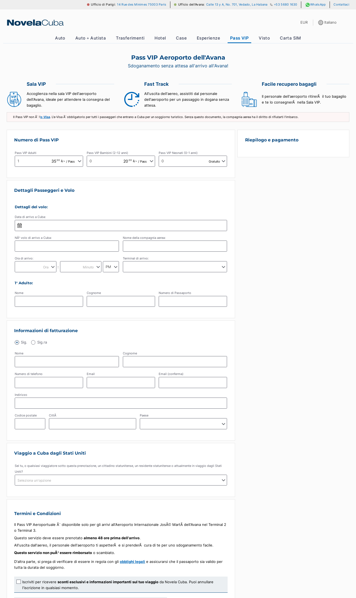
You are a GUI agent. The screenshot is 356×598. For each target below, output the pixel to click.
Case (181, 38)
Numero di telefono (29, 374)
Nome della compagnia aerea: (144, 238)
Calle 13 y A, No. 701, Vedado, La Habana (237, 4)
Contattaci (341, 4)
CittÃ (53, 416)
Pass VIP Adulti (25, 153)
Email (91, 374)
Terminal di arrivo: (136, 258)
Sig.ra (43, 342)
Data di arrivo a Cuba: (30, 217)
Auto (60, 38)
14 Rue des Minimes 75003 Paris (141, 4)
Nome (19, 293)
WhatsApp (315, 4)
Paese (144, 416)
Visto (264, 38)
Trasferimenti (130, 38)
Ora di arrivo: (24, 258)
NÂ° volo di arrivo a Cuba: (33, 238)
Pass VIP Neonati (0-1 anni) (178, 153)
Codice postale (26, 416)
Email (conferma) (171, 374)
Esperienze (208, 38)
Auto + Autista (90, 38)
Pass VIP (239, 38)
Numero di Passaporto (175, 293)
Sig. (24, 342)
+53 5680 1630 (285, 4)
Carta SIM (290, 38)
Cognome (94, 293)
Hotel (160, 38)
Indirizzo (21, 395)
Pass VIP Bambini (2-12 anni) (107, 153)
